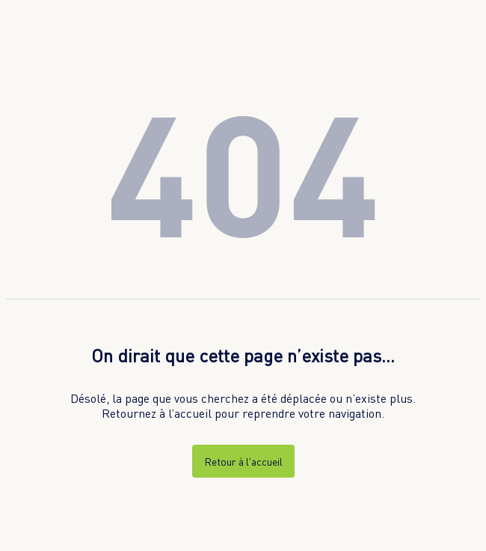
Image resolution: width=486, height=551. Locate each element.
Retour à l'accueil (243, 461)
